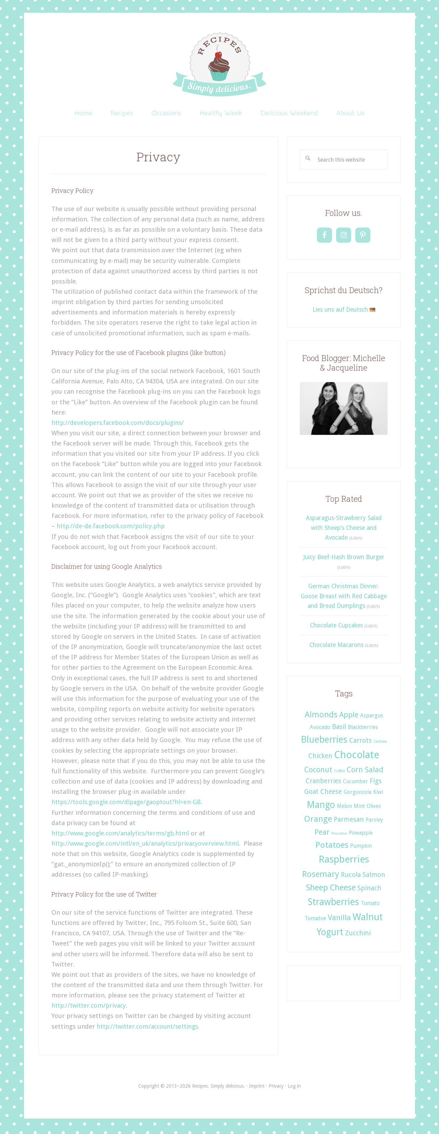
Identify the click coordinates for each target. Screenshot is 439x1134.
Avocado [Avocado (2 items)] (320, 730)
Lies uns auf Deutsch (343, 312)
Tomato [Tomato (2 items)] (370, 906)
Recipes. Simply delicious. (219, 65)
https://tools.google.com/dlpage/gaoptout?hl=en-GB (128, 804)
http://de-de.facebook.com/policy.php (112, 528)
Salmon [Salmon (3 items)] (374, 877)
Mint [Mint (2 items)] (359, 808)
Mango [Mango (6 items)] (321, 807)
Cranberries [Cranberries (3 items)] (323, 784)
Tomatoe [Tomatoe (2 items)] (315, 921)
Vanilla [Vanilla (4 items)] (339, 920)
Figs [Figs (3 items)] (376, 784)
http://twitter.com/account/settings (150, 1028)
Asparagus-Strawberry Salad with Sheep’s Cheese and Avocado (344, 530)
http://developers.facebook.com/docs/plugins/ (119, 425)
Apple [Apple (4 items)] (348, 717)
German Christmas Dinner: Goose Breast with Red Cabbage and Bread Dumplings (344, 599)
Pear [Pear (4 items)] (322, 834)
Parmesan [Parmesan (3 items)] (349, 822)
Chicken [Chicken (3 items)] (320, 759)
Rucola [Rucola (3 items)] (351, 877)
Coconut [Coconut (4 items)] (318, 772)
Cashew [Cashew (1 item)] (380, 744)
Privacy (276, 1088)
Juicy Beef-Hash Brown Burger (343, 559)
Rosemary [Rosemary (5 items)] (320, 876)
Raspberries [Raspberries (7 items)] (344, 862)
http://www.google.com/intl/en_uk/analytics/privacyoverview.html (148, 846)
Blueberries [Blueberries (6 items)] (324, 742)
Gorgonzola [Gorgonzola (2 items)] (357, 794)
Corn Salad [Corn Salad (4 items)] (365, 772)
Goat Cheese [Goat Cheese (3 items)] (323, 794)
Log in (294, 1088)
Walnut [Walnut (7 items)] (368, 919)
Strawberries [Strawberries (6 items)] (333, 904)
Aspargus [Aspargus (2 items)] (371, 718)
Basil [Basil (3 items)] (339, 729)
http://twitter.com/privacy (90, 1008)
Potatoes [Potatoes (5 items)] (332, 847)
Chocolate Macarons (336, 647)
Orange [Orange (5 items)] (318, 821)
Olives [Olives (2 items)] (374, 808)
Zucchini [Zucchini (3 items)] (358, 936)
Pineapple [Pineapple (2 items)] (361, 835)
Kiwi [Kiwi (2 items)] (378, 794)
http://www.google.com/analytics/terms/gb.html (123, 835)
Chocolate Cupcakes (336, 628)
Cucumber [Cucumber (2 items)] (355, 784)
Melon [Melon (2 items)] (344, 808)
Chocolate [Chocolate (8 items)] (356, 757)
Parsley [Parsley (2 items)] (374, 822)
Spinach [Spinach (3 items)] (369, 891)
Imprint (256, 1088)
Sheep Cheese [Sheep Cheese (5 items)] (331, 890)
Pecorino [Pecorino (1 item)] (339, 836)
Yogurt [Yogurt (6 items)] (330, 934)
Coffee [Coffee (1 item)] (339, 774)
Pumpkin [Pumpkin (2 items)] (361, 848)
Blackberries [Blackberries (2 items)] (363, 730)
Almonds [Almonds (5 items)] (321, 717)
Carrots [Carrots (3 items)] (360, 743)
